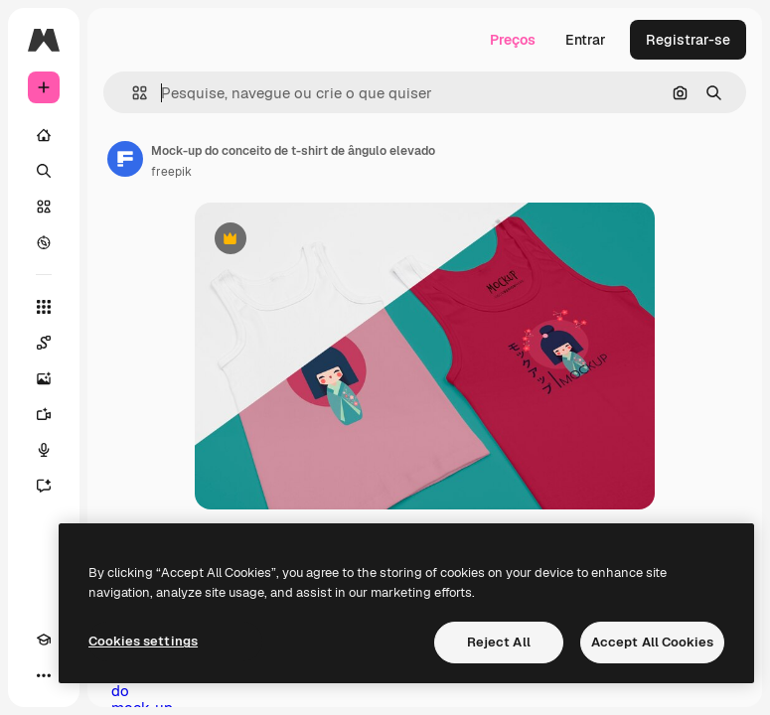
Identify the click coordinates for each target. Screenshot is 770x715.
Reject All (499, 642)
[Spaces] (44, 342)
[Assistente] (44, 485)
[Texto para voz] (44, 450)
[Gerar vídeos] (44, 414)
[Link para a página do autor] (125, 159)
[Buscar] (44, 171)
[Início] (44, 135)
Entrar (585, 40)
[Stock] (44, 206)
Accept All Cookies (652, 642)
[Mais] (44, 675)
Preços (513, 40)
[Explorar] (44, 242)
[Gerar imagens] (44, 378)
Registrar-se (688, 40)
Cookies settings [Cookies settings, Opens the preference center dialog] (143, 641)
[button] (131, 92)
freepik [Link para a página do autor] (171, 172)
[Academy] (44, 639)
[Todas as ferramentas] (44, 307)
